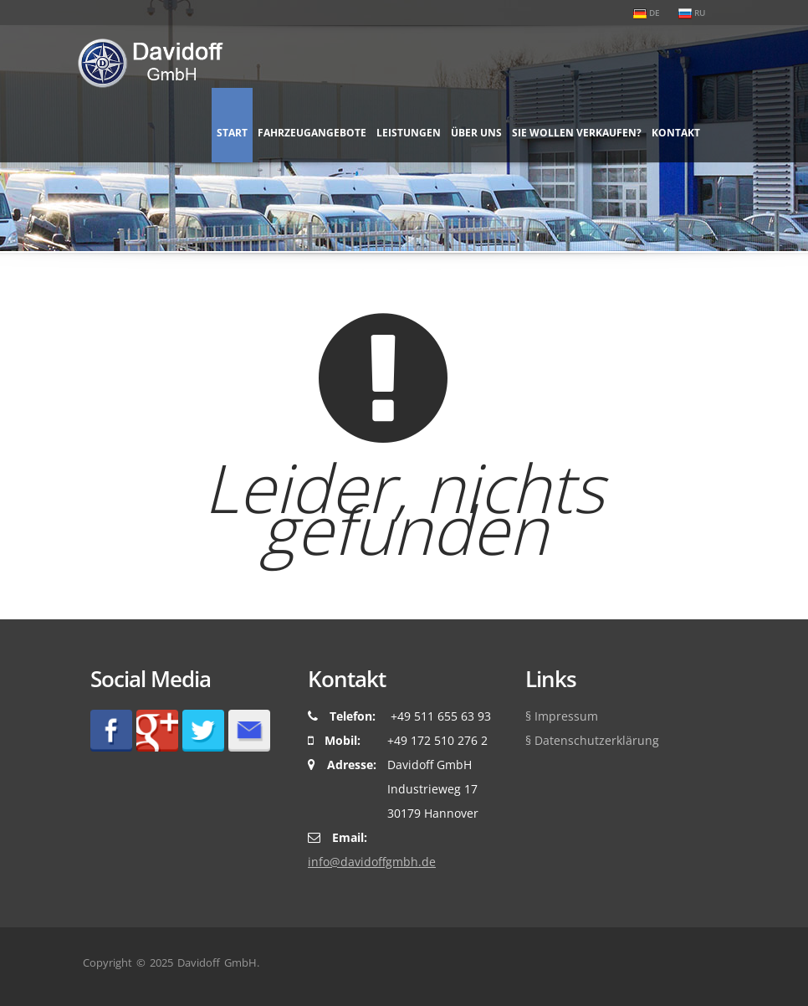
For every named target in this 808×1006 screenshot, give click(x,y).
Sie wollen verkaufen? (577, 133)
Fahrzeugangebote (312, 133)
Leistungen (408, 133)
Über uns (476, 133)
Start (232, 133)
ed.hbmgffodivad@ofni (372, 862)
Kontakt (676, 133)
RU (691, 12)
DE (646, 12)
